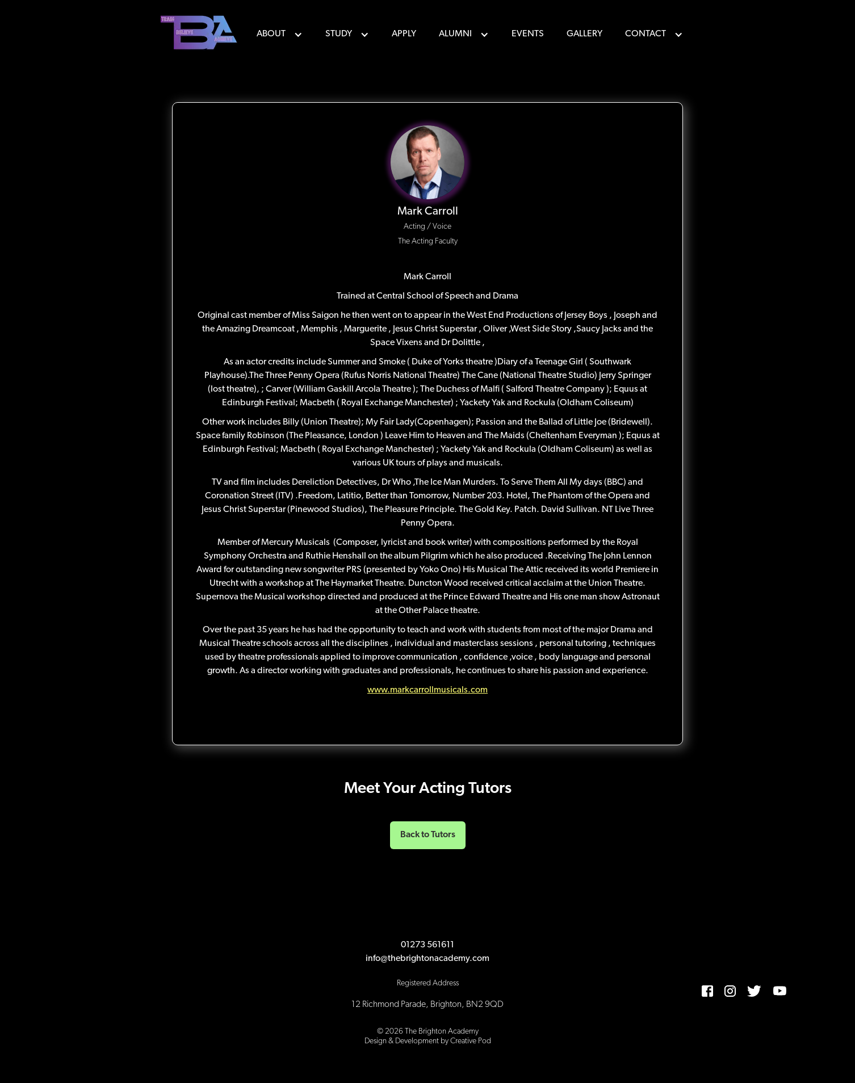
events (528, 34)
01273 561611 (427, 945)
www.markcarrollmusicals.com (427, 690)
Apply (404, 34)
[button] (279, 34)
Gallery (584, 34)
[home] (200, 34)
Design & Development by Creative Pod (427, 1041)
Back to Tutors (427, 834)
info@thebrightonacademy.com (427, 958)
